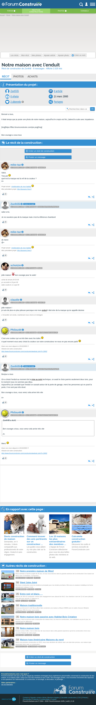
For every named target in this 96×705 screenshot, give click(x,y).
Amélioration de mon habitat (22, 186)
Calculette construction (68, 698)
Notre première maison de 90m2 (37, 571)
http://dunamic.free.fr (24, 189)
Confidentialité (44, 699)
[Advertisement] (48, 484)
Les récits (14, 55)
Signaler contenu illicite (38, 698)
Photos (61, 11)
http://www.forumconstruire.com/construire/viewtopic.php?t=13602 (24, 351)
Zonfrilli (14, 91)
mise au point (36, 379)
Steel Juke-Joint (28, 582)
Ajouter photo (63, 55)
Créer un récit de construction (40, 151)
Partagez (58, 101)
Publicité (35, 699)
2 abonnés (15, 101)
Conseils (85, 11)
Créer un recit (78, 55)
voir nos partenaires (7, 684)
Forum (10, 11)
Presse (84, 698)
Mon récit (25, 55)
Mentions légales (53, 698)
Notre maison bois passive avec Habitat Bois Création (48, 617)
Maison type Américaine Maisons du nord (42, 639)
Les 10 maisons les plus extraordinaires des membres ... (57, 540)
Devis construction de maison (14, 537)
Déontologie (27, 699)
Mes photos (36, 55)
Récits (36, 11)
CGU (79, 698)
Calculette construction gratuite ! (78, 539)
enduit (44, 310)
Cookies (53, 699)
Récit (5, 76)
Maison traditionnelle (31, 605)
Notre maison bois (29, 628)
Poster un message (35, 157)
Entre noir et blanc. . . (31, 594)
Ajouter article (49, 55)
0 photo (14, 96)
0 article (58, 91)
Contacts (26, 698)
